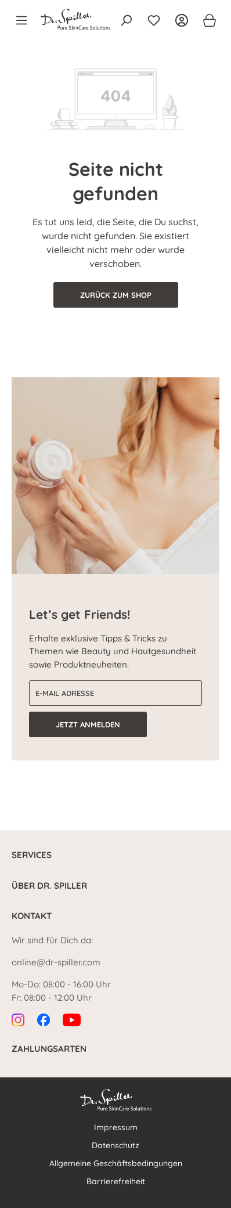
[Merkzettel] (154, 20)
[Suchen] (126, 20)
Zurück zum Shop (115, 295)
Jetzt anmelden (88, 724)
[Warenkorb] (206, 20)
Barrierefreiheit (115, 1181)
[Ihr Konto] (182, 20)
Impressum (116, 1127)
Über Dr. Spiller (49, 885)
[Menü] (25, 20)
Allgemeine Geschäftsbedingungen (115, 1163)
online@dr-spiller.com (56, 962)
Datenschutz (115, 1145)
